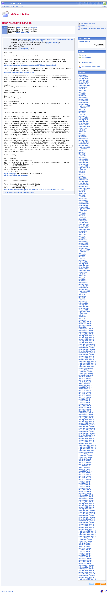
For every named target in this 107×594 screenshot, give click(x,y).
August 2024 (83, 108)
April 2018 (82, 238)
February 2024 (83, 118)
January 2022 (83, 161)
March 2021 (82, 178)
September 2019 (84, 209)
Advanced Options (84, 41)
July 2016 (82, 274)
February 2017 (83, 262)
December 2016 (84, 265)
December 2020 (84, 183)
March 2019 (82, 219)
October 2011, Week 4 (86, 524)
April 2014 (82, 320)
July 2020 (82, 192)
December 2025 (84, 80)
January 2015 (83, 305)
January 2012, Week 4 (86, 504)
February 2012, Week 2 (86, 500)
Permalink (30, 219)
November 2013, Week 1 (87, 354)
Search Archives (84, 38)
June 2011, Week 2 (85, 546)
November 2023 (84, 123)
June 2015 (82, 296)
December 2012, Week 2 (87, 428)
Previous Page (21, 219)
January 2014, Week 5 (86, 336)
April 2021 (82, 176)
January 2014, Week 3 (86, 339)
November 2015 (84, 288)
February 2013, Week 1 (86, 418)
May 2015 (82, 298)
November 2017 (84, 246)
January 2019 (83, 222)
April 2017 (82, 258)
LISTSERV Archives (88, 23)
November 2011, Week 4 (87, 517)
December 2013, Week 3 (87, 344)
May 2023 (82, 133)
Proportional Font (22, 33)
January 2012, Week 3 (86, 505)
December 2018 (84, 224)
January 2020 (83, 202)
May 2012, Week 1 (85, 480)
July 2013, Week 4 (85, 378)
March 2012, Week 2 (85, 493)
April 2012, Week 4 (85, 483)
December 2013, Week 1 (87, 348)
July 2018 (82, 233)
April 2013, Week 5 (85, 399)
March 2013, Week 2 (85, 409)
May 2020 (82, 195)
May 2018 (82, 236)
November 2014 (84, 308)
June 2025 (82, 90)
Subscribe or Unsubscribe (91, 67)
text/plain (24, 48)
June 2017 (82, 255)
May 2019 (82, 216)
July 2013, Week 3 (85, 380)
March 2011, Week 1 (85, 563)
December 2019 (84, 204)
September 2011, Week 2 (87, 534)
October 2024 (83, 104)
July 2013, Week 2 (85, 382)
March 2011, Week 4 (85, 558)
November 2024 (84, 102)
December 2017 (84, 245)
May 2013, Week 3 (85, 394)
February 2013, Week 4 (86, 413)
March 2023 (82, 137)
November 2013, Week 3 (87, 351)
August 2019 (83, 210)
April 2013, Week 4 (85, 401)
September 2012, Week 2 (87, 449)
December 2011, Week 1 (87, 516)
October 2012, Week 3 (86, 440)
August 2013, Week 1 (86, 375)
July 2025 (82, 89)
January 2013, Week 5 (86, 420)
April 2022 (82, 156)
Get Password (86, 58)
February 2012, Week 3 (86, 498)
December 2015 (84, 286)
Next (31, 28)
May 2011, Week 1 (85, 548)
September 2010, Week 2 (87, 579)
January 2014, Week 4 (86, 337)
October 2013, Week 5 (86, 356)
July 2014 (82, 315)
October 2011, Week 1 (86, 529)
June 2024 (82, 111)
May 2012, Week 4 (85, 474)
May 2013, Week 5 (85, 390)
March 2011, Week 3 (85, 560)
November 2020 (84, 185)
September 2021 (84, 168)
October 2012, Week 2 (86, 442)
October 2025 (83, 84)
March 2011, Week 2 (85, 562)
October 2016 (83, 269)
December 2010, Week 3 (87, 574)
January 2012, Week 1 (86, 509)
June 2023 (82, 132)
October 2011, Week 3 (86, 526)
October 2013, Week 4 (86, 358)
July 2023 (82, 130)
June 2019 (82, 214)
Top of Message (9, 219)
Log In (84, 55)
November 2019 (84, 205)
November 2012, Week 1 (87, 435)
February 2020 (83, 200)
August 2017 (83, 252)
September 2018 (84, 229)
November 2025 (84, 82)
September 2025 (84, 85)
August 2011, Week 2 (86, 540)
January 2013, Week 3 (86, 423)
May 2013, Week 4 (85, 392)
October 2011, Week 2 (86, 528)
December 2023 (84, 121)
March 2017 (82, 260)
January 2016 (83, 284)
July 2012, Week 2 (85, 462)
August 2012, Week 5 (86, 452)
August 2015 (83, 293)
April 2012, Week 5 (85, 481)
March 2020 (82, 198)
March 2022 (82, 157)
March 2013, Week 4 (85, 406)
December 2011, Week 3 (87, 512)
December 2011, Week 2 (87, 514)
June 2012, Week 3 (85, 468)
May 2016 (82, 277)
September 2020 (84, 188)
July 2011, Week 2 (85, 545)
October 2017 (83, 248)
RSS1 (97, 584)
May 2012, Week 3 (85, 476)
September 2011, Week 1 (87, 536)
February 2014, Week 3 (86, 330)
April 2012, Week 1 (85, 488)
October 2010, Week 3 (86, 577)
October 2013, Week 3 (86, 360)
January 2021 (83, 181)
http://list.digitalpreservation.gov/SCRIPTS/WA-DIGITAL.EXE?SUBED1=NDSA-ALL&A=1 (34, 216)
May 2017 (82, 257)
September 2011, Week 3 (87, 533)
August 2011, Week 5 (86, 538)
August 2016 (83, 272)
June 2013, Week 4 (85, 384)
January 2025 (83, 99)
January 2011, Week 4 (86, 572)
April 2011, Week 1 (85, 557)
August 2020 (83, 190)
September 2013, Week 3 (87, 363)
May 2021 (82, 174)
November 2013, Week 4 (87, 349)
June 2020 (82, 193)
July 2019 (82, 212)
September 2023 (84, 126)
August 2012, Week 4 (86, 454)
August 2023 (83, 128)
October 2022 (83, 145)
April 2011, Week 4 (85, 551)
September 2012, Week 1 (87, 450)
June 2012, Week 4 (85, 466)
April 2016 (82, 279)
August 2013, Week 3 (86, 372)
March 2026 (82, 75)
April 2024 (82, 114)
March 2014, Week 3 (85, 322)
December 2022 (84, 142)
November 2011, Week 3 (87, 519)
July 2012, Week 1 (85, 464)
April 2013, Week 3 (85, 402)
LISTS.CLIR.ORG (7, 591)
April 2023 (82, 135)
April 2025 (82, 94)
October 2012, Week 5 (86, 437)
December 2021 (84, 162)
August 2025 (83, 87)
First (19, 28)
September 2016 (84, 270)
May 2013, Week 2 (85, 396)
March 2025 (82, 96)
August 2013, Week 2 (86, 373)
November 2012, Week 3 (87, 432)
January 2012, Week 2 (86, 507)
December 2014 (84, 306)
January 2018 (83, 243)
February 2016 (83, 282)
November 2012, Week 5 (87, 430)
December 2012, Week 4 (87, 425)
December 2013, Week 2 (87, 346)
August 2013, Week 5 (86, 368)
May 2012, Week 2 (85, 478)
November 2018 (84, 226)
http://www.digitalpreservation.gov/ (16, 199)
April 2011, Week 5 (85, 550)
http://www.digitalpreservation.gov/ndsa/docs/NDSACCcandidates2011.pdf (30, 68)
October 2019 (83, 207)
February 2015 (83, 303)
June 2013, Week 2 (85, 387)
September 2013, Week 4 (87, 361)
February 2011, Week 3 (86, 567)
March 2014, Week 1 (85, 325)
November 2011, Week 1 (87, 522)
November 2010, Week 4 (87, 575)
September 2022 (84, 147)
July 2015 (82, 294)
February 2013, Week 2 (86, 416)
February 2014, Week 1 (86, 334)
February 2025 (83, 97)
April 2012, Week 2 (85, 486)
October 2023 (83, 125)
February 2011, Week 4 (86, 565)
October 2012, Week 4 (86, 438)
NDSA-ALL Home (87, 26)
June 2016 (82, 276)
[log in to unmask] (36, 41)
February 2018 (83, 241)
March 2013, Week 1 (85, 411)
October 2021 (83, 166)
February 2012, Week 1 (86, 502)
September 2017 (84, 250)
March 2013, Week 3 (85, 408)
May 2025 (82, 92)
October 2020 (83, 186)
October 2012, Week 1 (86, 444)
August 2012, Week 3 (86, 456)
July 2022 (82, 150)
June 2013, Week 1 (85, 389)
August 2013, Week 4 (86, 370)
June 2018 (82, 234)
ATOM (91, 584)
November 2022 (84, 144)
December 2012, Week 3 (87, 426)
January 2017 (83, 264)
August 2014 (83, 313)
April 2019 (82, 217)
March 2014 (82, 327)
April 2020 (82, 197)
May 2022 (82, 154)
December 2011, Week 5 (87, 510)
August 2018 (83, 231)
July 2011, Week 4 (85, 543)
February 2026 (83, 77)
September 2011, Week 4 (87, 531)
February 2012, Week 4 (86, 497)
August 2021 (83, 169)
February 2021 (83, 180)
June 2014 (82, 317)
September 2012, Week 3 (87, 447)
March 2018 (82, 240)
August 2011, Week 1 (86, 541)
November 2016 (84, 267)
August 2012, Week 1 (86, 457)
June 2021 (82, 173)
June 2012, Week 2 (85, 469)
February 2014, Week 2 (86, 332)
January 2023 (83, 140)
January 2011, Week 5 (86, 570)
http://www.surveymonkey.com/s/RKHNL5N (19, 76)
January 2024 (83, 120)
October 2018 (83, 228)
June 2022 (82, 152)
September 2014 (84, 312)
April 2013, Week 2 (85, 404)
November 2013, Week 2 (87, 353)
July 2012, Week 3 (85, 461)
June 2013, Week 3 (85, 385)
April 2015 (82, 300)
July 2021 (82, 171)
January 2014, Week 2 (86, 341)
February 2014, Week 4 (86, 329)
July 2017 (82, 253)
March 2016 (82, 281)
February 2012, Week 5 (86, 495)
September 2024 (84, 106)
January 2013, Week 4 (86, 421)
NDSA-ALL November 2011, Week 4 (93, 28)
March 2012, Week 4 (85, 492)
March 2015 (82, 301)
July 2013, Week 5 (85, 377)
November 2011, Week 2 (87, 521)
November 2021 (84, 164)
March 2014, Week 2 (85, 324)
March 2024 (82, 116)
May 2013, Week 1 (85, 397)
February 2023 (83, 138)
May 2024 (82, 113)
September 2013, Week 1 (87, 366)
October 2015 (83, 289)
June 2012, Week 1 (85, 471)
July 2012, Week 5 (85, 459)
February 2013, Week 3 (86, 414)
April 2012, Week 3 (85, 485)
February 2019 (83, 221)
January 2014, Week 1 (86, 342)
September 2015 (84, 291)
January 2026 (83, 78)
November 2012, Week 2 (87, 433)
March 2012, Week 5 (85, 490)
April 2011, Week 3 (85, 553)
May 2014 (82, 318)
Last (35, 28)
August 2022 (83, 149)
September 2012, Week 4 (87, 445)
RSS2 (103, 584)
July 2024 (82, 109)
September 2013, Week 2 (87, 365)
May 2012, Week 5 (85, 473)
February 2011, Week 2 (86, 569)
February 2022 (83, 159)
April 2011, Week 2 (85, 555)
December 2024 (84, 101)
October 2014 (83, 310)
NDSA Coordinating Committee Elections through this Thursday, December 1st (45, 39)
